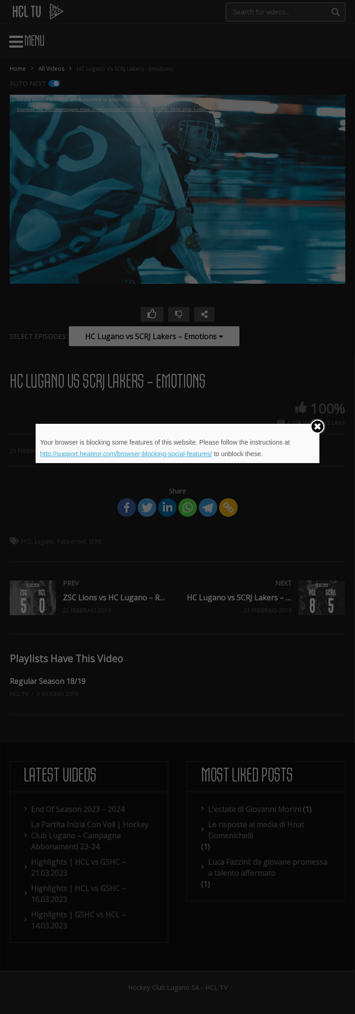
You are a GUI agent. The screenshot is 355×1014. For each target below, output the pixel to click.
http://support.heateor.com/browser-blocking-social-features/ (126, 454)
